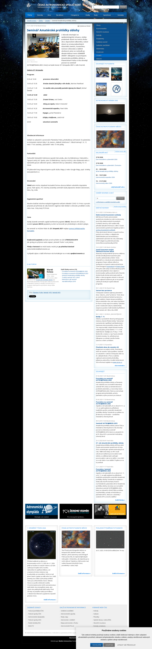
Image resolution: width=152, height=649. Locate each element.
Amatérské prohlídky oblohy (44, 280)
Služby (88, 15)
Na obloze (59, 15)
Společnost (107, 15)
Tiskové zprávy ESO (34, 620)
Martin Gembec (111, 247)
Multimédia (100, 49)
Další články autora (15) (69, 269)
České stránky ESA (34, 623)
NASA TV (31, 626)
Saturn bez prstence (104, 290)
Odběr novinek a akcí (105, 193)
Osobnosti (100, 52)
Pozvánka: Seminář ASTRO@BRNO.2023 (103, 470)
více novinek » (120, 366)
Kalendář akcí (102, 153)
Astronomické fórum (67, 626)
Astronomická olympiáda (36, 617)
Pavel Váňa (110, 441)
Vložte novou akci (120, 151)
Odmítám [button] (109, 645)
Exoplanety (100, 39)
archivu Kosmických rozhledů (105, 230)
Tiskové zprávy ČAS (34, 614)
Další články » (120, 500)
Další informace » (50, 600)
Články (30, 15)
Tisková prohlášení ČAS (36, 611)
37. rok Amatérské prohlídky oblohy (110, 443)
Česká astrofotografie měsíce (108, 127)
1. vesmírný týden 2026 (36, 528)
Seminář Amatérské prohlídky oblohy (73, 275)
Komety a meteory (99, 626)
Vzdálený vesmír (102, 42)
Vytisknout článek (85, 26)
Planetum (36, 292)
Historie (99, 59)
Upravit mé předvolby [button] (126, 645)
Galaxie (96, 614)
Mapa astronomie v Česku (69, 623)
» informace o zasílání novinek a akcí (108, 202)
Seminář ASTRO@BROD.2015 (106, 423)
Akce (49, 15)
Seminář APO (56, 292)
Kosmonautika (101, 29)
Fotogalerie (75, 15)
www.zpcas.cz (117, 362)
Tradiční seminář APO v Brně (71, 277)
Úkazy (98, 25)
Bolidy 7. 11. (100, 317)
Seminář (46, 292)
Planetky (96, 617)
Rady (96, 15)
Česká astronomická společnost (40, 633)
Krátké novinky (102, 208)
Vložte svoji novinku (120, 207)
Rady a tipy (64, 617)
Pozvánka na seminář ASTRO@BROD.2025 (75, 271)
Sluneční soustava (102, 32)
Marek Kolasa (42, 26)
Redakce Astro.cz (112, 212)
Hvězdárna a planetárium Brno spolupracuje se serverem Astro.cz (74, 633)
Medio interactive (65, 641)
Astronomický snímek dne (107, 101)
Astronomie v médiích (68, 620)
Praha (41, 292)
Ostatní (47, 21)
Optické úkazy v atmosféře (102, 620)
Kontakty (121, 15)
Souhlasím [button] (96, 645)
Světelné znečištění (103, 45)
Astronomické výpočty (68, 614)
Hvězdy (98, 35)
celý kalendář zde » (118, 187)
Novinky (40, 15)
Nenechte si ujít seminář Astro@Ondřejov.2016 (69, 280)
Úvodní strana (31, 21)
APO (50, 292)
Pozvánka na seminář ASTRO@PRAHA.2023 (75, 273)
